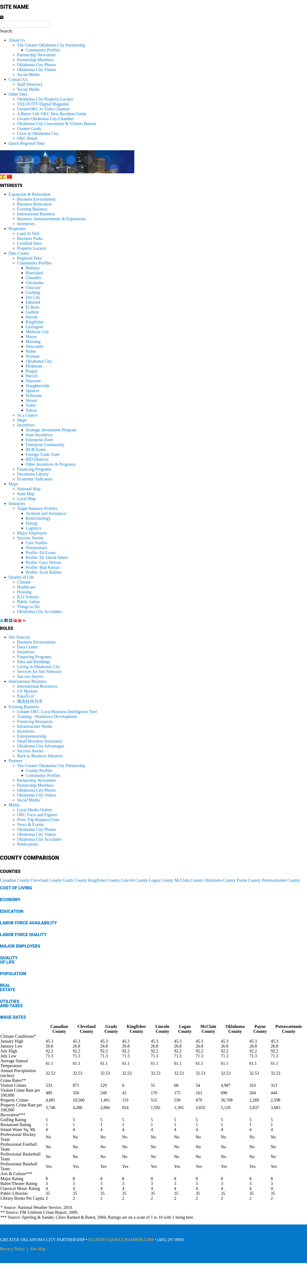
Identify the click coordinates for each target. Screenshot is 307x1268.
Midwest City (37, 331)
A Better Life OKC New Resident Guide (51, 113)
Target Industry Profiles (37, 508)
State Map (26, 493)
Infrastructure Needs (34, 726)
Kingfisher (35, 322)
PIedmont (34, 366)
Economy (10, 899)
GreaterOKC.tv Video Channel (43, 109)
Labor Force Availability (28, 922)
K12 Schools (28, 596)
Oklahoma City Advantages (40, 746)
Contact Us (18, 79)
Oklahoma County (220, 880)
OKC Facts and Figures (37, 814)
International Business (36, 214)
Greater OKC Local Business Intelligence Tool (57, 711)
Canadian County (15, 880)
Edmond (33, 302)
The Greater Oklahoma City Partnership (51, 45)
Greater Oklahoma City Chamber (45, 118)
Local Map (26, 498)
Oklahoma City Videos (36, 69)
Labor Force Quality (23, 934)
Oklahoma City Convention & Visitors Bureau (56, 123)
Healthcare (26, 587)
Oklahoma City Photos (36, 64)
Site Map (38, 1248)
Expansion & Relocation (30, 194)
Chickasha (34, 282)
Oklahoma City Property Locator (45, 99)
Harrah (32, 317)
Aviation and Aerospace (46, 513)
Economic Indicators (34, 479)
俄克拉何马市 (30, 701)
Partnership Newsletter (36, 55)
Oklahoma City (39, 361)
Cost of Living (16, 887)
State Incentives (39, 434)
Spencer (32, 390)
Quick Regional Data (27, 143)
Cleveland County (46, 880)
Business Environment (36, 199)
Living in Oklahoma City (38, 666)
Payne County (249, 880)
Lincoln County (134, 880)
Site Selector (19, 637)
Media (14, 805)
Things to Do (28, 606)
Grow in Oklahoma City (37, 133)
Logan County (161, 880)
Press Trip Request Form (38, 819)
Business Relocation (34, 204)
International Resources (37, 686)
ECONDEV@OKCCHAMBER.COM (121, 1239)
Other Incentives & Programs (51, 464)
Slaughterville (37, 385)
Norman (33, 356)
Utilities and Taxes (11, 1003)
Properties (17, 228)
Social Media (28, 74)
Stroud (31, 400)
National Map (29, 488)
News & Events (30, 824)
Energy (32, 523)
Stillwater (34, 395)
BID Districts (37, 459)
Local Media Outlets (34, 809)
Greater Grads (29, 128)
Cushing (33, 292)
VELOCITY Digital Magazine (43, 104)
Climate (23, 582)
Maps (21, 420)
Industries (17, 503)
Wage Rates (13, 1017)
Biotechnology (38, 518)
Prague (32, 371)
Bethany (33, 268)
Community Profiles (43, 50)
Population (13, 973)
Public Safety (28, 601)
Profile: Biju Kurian (43, 567)
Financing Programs (34, 469)
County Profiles (39, 770)
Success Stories (30, 538)
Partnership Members (35, 59)
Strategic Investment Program (51, 430)
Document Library (33, 474)
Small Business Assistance (39, 741)
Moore (31, 336)
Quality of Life (21, 577)
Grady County (75, 880)
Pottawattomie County (281, 880)
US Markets (27, 691)
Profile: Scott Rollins (44, 572)
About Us (17, 40)
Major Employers (32, 533)
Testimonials (36, 547)
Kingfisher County (104, 880)
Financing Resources (35, 721)
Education (11, 911)
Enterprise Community (45, 444)
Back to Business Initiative (40, 755)
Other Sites (18, 94)
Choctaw (33, 287)
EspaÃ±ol (25, 696)
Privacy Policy (12, 1248)
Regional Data (29, 258)
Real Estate (7, 987)
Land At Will (28, 233)
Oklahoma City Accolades (39, 611)
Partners (16, 760)
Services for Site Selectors (39, 671)
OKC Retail (27, 138)
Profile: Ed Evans (41, 552)
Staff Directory (30, 84)
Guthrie (32, 312)
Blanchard (34, 272)
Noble (31, 351)
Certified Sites (29, 243)
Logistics (33, 528)
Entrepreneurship (31, 736)
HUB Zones (36, 449)
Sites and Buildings (33, 661)
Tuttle (31, 405)
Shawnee (33, 380)
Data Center (19, 253)
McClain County (189, 880)
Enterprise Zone (39, 439)
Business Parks (30, 238)
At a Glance (27, 415)
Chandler (33, 277)
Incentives (26, 223)
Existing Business (32, 209)
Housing (24, 591)
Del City (33, 297)
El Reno (32, 307)
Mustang (33, 341)
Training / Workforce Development (47, 716)
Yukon (31, 410)
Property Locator (31, 248)
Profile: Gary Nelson (43, 562)
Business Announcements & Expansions (51, 218)
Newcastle (34, 346)
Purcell (32, 376)
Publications (27, 844)
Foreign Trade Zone (42, 454)
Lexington (34, 326)
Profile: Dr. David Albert (47, 557)
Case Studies (37, 542)
